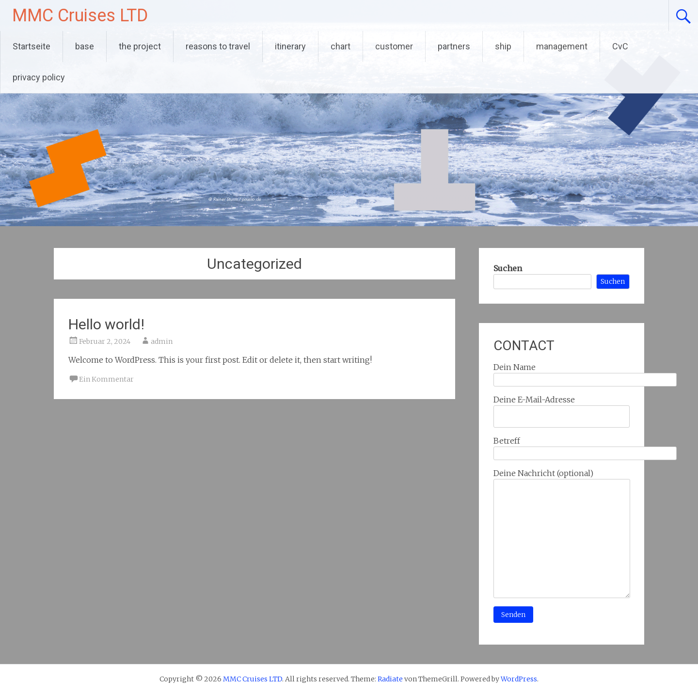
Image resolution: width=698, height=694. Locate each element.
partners (454, 46)
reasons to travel (218, 46)
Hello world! (106, 324)
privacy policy (39, 77)
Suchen (507, 268)
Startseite (31, 46)
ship (503, 46)
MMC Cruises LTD (80, 15)
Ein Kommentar (106, 379)
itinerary (290, 46)
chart (340, 46)
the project (140, 46)
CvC (620, 46)
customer (394, 46)
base (84, 46)
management (561, 46)
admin (162, 341)
